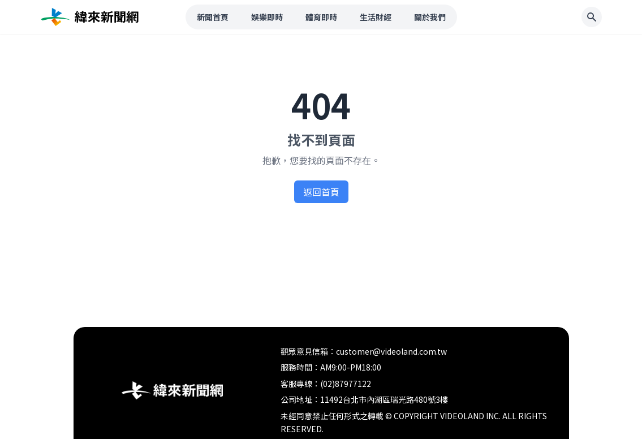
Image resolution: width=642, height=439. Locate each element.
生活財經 (375, 17)
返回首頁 (321, 192)
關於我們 (430, 17)
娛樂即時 (267, 17)
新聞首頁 (213, 17)
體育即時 (321, 17)
